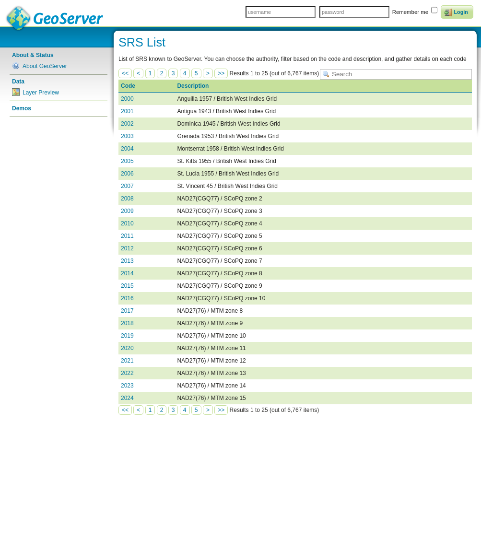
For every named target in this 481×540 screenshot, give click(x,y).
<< (125, 73)
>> (221, 73)
